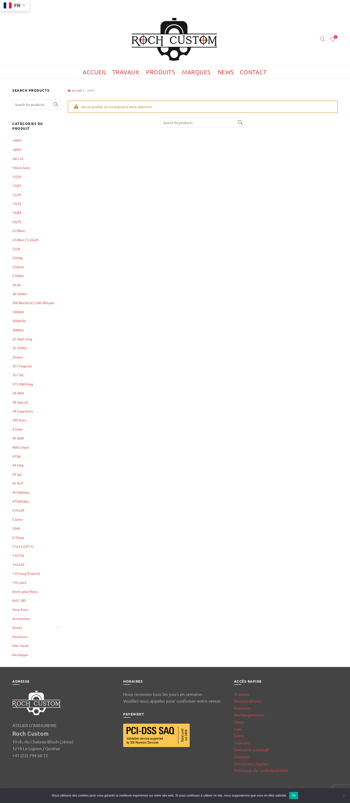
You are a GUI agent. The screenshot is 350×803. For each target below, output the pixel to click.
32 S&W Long (22, 339)
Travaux (125, 72)
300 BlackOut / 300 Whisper (33, 303)
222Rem (18, 230)
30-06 (16, 285)
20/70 (16, 222)
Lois (238, 728)
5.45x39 (18, 510)
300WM (18, 312)
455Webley (21, 492)
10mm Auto (21, 167)
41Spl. (16, 456)
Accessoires (21, 618)
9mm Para (19, 609)
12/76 (16, 203)
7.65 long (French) (26, 573)
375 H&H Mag (22, 384)
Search (240, 122)
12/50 (16, 176)
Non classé (20, 645)
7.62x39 (18, 564)
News (226, 72)
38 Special (20, 402)
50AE (16, 528)
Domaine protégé (251, 749)
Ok (294, 795)
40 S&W (18, 438)
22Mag (17, 257)
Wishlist (335, 37)
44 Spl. (17, 474)
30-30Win (19, 294)
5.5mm (17, 519)
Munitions (20, 636)
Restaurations (247, 700)
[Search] (323, 39)
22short (18, 267)
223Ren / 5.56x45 (25, 240)
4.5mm (17, 429)
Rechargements (249, 714)
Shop (239, 721)
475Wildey (20, 501)
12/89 (16, 212)
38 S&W (18, 393)
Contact (253, 72)
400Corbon (20, 447)
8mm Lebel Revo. (25, 591)
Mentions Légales (251, 763)
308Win (18, 330)
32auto (17, 357)
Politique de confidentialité (261, 770)
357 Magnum (22, 366)
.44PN (16, 140)
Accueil (95, 72)
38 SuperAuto (22, 411)
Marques (196, 72)
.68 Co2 (18, 158)
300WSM (19, 321)
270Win (18, 276)
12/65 (16, 185)
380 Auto (19, 420)
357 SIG (18, 375)
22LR (16, 249)
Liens (239, 735)
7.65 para (19, 582)
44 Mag (17, 465)
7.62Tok (18, 555)
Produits (160, 72)
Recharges (20, 654)
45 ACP (17, 483)
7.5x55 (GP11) (23, 546)
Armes (17, 627)
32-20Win (19, 348)
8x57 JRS (19, 600)
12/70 (16, 194)
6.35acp (18, 537)
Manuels (242, 742)
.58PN (16, 149)
